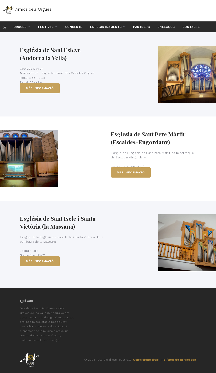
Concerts (74, 27)
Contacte (191, 27)
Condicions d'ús (146, 359)
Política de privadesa (178, 359)
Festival (46, 27)
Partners (141, 27)
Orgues (20, 27)
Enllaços (166, 27)
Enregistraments (106, 27)
